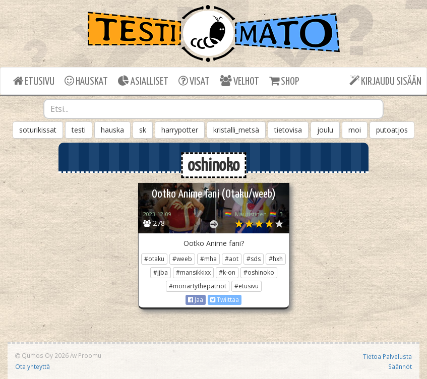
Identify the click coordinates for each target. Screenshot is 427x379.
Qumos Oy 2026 (42, 355)
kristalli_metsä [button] (236, 130)
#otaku (154, 259)
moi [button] (354, 130)
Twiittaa (224, 299)
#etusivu (246, 286)
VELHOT (239, 81)
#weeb (182, 259)
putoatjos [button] (392, 130)
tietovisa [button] (288, 130)
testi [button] (79, 130)
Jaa (195, 299)
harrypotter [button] (179, 130)
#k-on (227, 272)
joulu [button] (325, 130)
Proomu (89, 355)
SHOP (284, 81)
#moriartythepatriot (197, 286)
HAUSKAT (86, 81)
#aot (231, 259)
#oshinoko (258, 272)
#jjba (160, 272)
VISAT (194, 81)
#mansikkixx (193, 272)
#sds (254, 259)
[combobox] (213, 109)
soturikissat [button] (37, 130)
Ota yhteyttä (32, 366)
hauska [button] (112, 130)
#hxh (276, 259)
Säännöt (400, 366)
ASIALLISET (143, 81)
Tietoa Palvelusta (387, 356)
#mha (208, 259)
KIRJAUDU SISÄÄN (385, 81)
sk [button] (142, 130)
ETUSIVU (33, 81)
